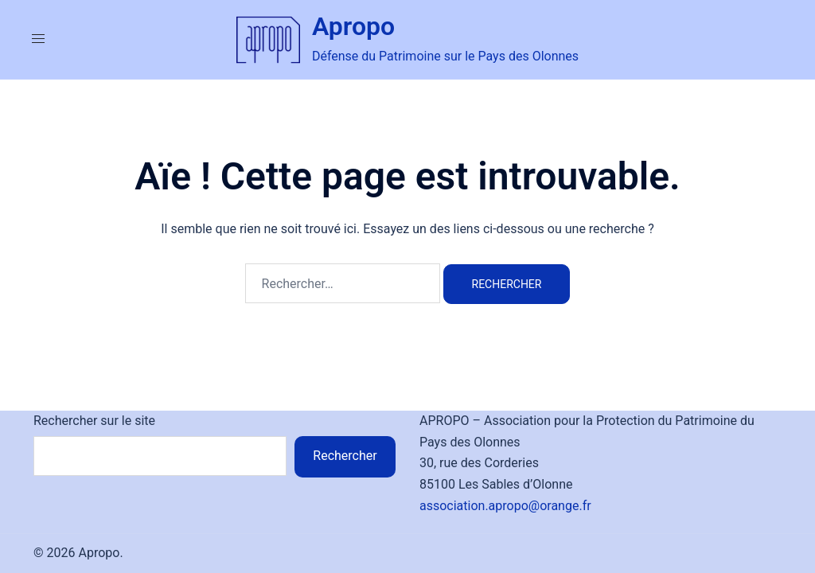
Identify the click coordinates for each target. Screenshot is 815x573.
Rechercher (344, 455)
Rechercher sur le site (94, 420)
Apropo (353, 26)
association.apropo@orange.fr (505, 505)
